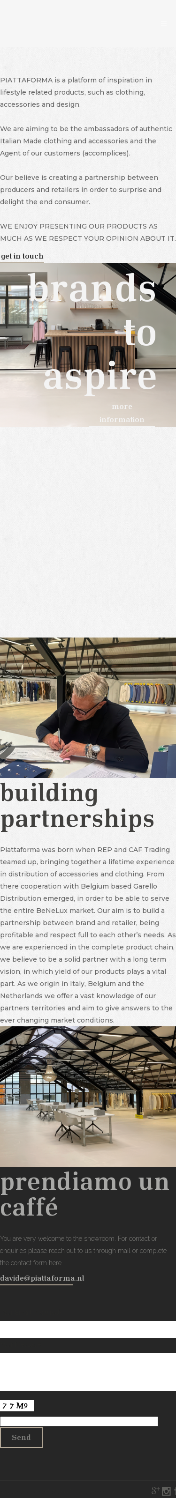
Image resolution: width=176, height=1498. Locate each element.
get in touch (22, 255)
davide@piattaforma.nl (42, 1277)
